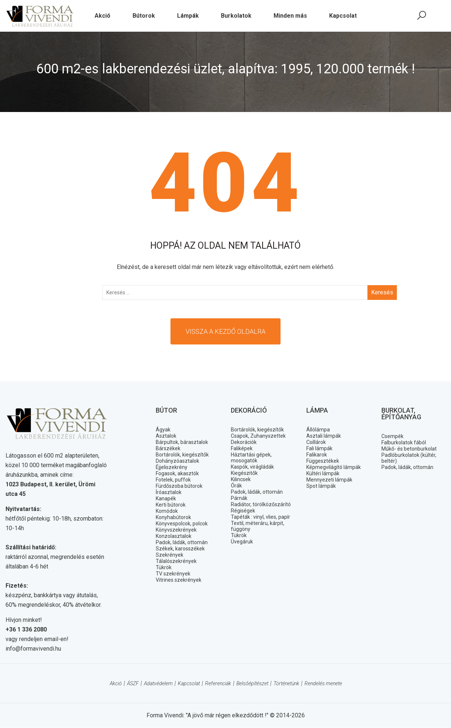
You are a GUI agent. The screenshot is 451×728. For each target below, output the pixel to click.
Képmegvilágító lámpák (333, 467)
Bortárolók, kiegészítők (182, 455)
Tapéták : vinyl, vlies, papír (260, 517)
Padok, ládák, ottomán (182, 542)
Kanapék (166, 498)
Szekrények (169, 555)
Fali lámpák (319, 448)
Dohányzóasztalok (177, 461)
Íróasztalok (169, 492)
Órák (236, 486)
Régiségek (243, 511)
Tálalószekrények (176, 561)
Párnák (239, 498)
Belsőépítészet (252, 684)
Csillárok (316, 442)
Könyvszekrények (176, 530)
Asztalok (166, 436)
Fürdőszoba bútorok (179, 486)
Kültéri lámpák (322, 473)
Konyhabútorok (173, 517)
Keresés (382, 292)
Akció (116, 684)
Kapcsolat (189, 684)
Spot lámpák (321, 486)
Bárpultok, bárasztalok (182, 442)
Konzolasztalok (173, 536)
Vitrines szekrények (178, 580)
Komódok (167, 511)
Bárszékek (168, 448)
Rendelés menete (323, 684)
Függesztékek (322, 461)
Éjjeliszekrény (171, 467)
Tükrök (164, 567)
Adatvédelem (158, 684)
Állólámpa (318, 430)
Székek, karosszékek (180, 549)
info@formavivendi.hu (33, 648)
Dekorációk (244, 442)
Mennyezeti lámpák (329, 480)
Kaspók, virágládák (252, 467)
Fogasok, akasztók (177, 473)
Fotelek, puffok (173, 480)
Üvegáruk (242, 542)
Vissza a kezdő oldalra (225, 331)
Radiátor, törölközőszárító (261, 504)
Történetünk (286, 684)
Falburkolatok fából (403, 442)
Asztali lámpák (323, 436)
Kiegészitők (244, 473)
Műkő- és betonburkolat (409, 449)
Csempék (392, 436)
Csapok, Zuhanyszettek (258, 436)
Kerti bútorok (171, 505)
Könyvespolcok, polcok (182, 523)
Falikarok (316, 455)
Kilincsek (241, 479)
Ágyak (163, 430)
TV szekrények (173, 574)
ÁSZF (133, 684)
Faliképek (242, 448)
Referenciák (218, 684)
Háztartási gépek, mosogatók (251, 457)
